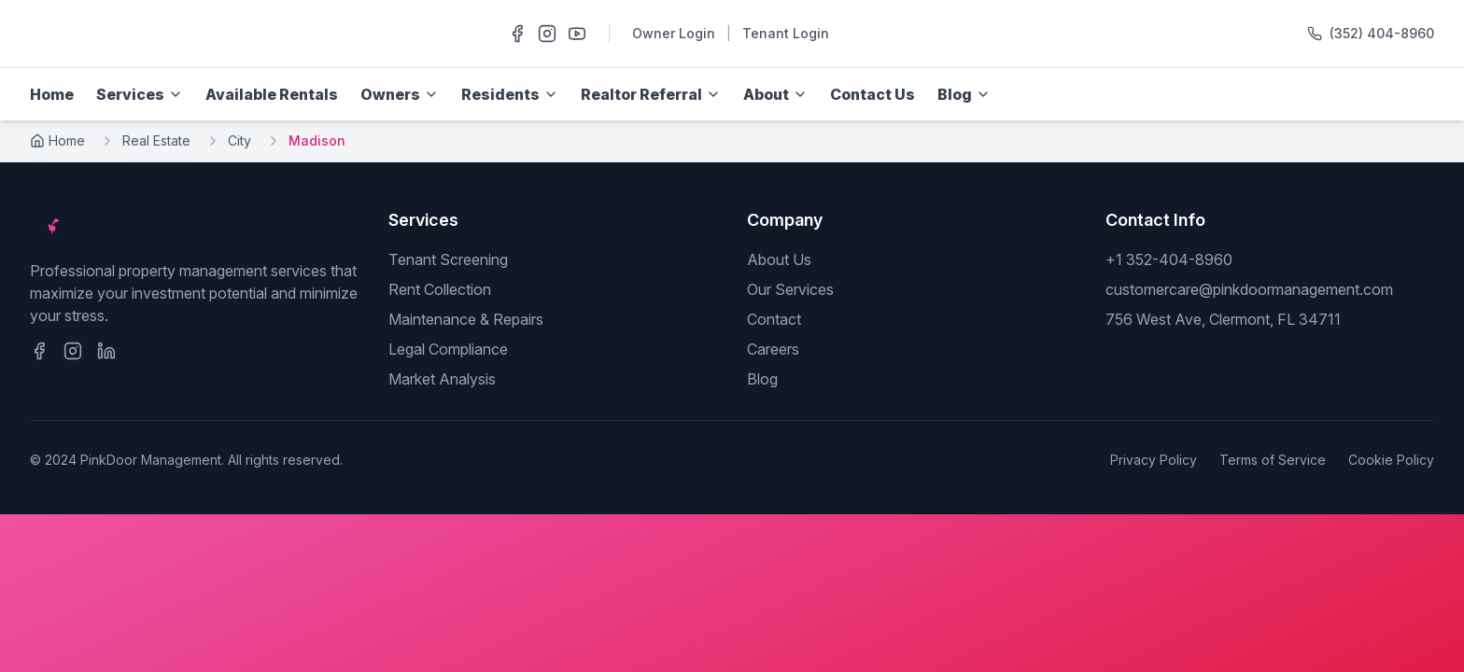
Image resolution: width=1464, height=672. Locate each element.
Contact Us (872, 94)
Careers (773, 349)
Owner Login (673, 33)
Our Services (790, 289)
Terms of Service (1272, 460)
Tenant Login (785, 33)
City (239, 140)
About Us (779, 259)
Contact (774, 319)
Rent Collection (439, 289)
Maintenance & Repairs (465, 319)
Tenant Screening (448, 259)
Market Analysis (442, 379)
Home (52, 94)
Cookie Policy (1391, 460)
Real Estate (156, 140)
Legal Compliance (448, 349)
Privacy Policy (1153, 460)
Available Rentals (271, 94)
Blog (762, 379)
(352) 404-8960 (1382, 33)
